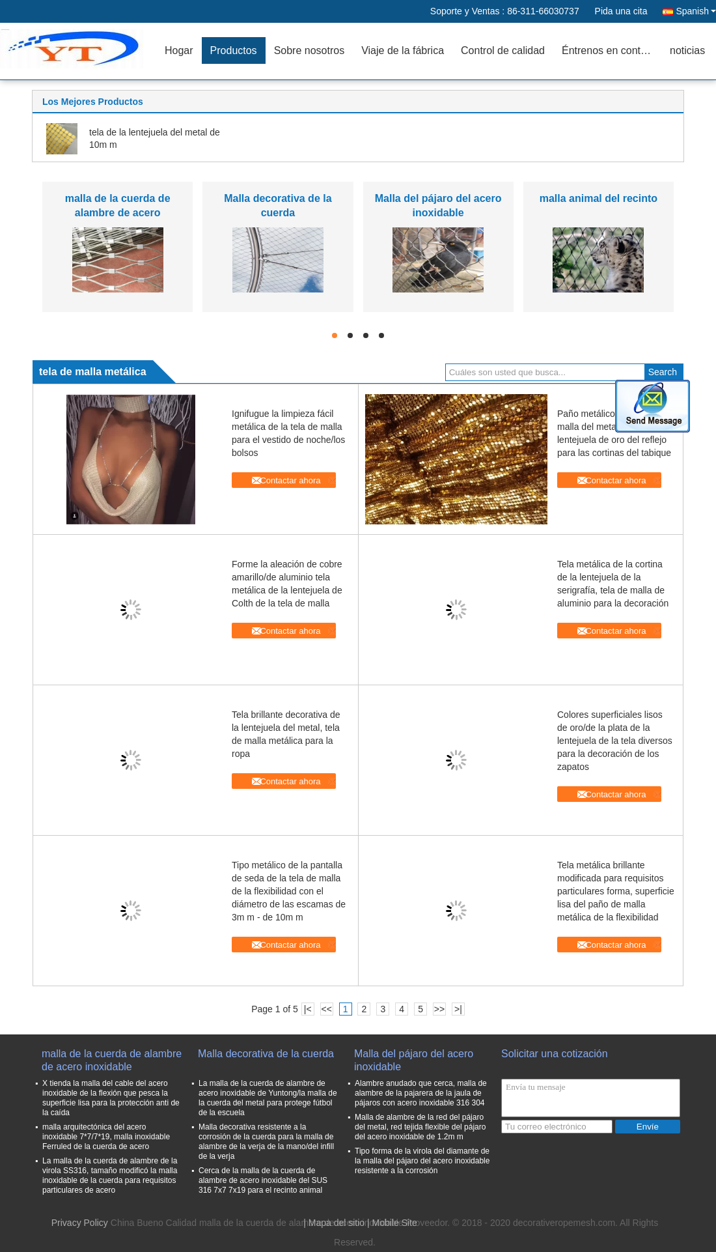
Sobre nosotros (309, 50)
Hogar (179, 50)
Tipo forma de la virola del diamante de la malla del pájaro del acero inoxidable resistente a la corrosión (422, 1160)
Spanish (696, 11)
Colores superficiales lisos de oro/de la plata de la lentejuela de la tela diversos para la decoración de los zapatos (614, 740)
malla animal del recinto (598, 198)
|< (308, 1009)
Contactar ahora (290, 480)
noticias (687, 50)
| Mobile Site (392, 1222)
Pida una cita (621, 11)
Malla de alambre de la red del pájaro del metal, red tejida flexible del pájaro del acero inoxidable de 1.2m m (420, 1127)
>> (439, 1009)
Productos (233, 50)
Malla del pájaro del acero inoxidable (413, 1060)
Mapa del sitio (337, 1222)
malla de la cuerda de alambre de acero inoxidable (118, 213)
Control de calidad (503, 50)
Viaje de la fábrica (402, 50)
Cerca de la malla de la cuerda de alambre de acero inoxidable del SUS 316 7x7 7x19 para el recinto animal (263, 1180)
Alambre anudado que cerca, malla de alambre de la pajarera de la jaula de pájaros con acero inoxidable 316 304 (421, 1093)
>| (458, 1009)
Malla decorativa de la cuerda (266, 1053)
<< (326, 1009)
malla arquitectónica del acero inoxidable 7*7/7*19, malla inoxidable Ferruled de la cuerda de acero (106, 1136)
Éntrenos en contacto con (611, 50)
